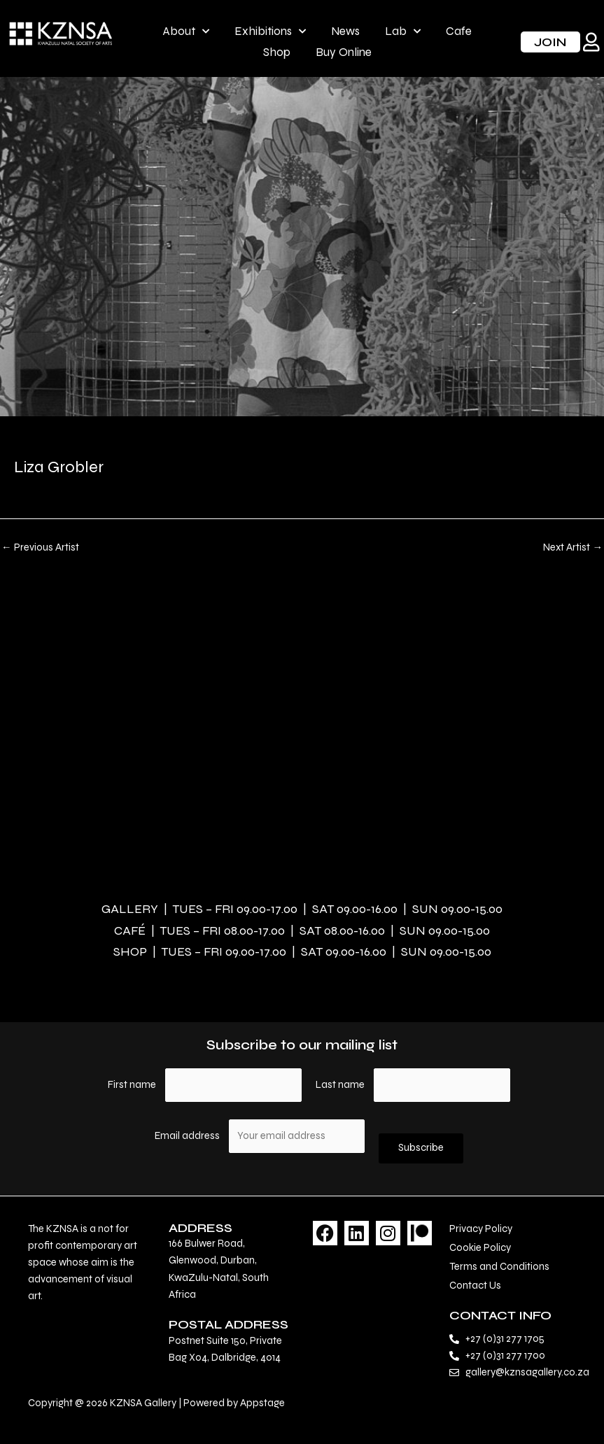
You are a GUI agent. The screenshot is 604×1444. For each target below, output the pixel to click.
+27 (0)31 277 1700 (505, 1355)
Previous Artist (40, 548)
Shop (276, 52)
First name (132, 1085)
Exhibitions (270, 31)
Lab (403, 31)
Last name (340, 1085)
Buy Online (344, 52)
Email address (188, 1136)
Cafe (459, 31)
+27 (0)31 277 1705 (505, 1339)
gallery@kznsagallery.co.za (527, 1372)
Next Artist (573, 548)
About (185, 31)
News (345, 31)
